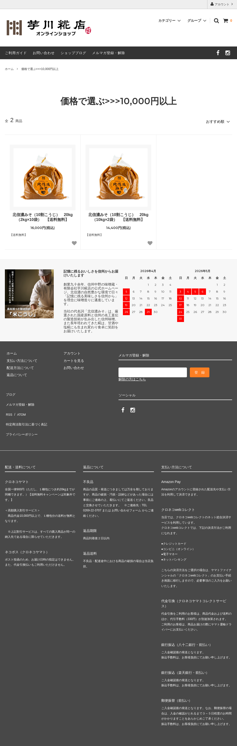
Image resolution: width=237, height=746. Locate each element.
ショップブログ (73, 53)
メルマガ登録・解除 (108, 53)
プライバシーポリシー (22, 421)
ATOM (19, 406)
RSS (8, 406)
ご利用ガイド (16, 53)
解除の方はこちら (132, 377)
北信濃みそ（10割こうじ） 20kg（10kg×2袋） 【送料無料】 (118, 215)
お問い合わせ (44, 53)
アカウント (222, 4)
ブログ (10, 392)
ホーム (9, 69)
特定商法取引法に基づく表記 (27, 413)
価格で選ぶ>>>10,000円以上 (40, 69)
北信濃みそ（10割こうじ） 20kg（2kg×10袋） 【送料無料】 (42, 215)
